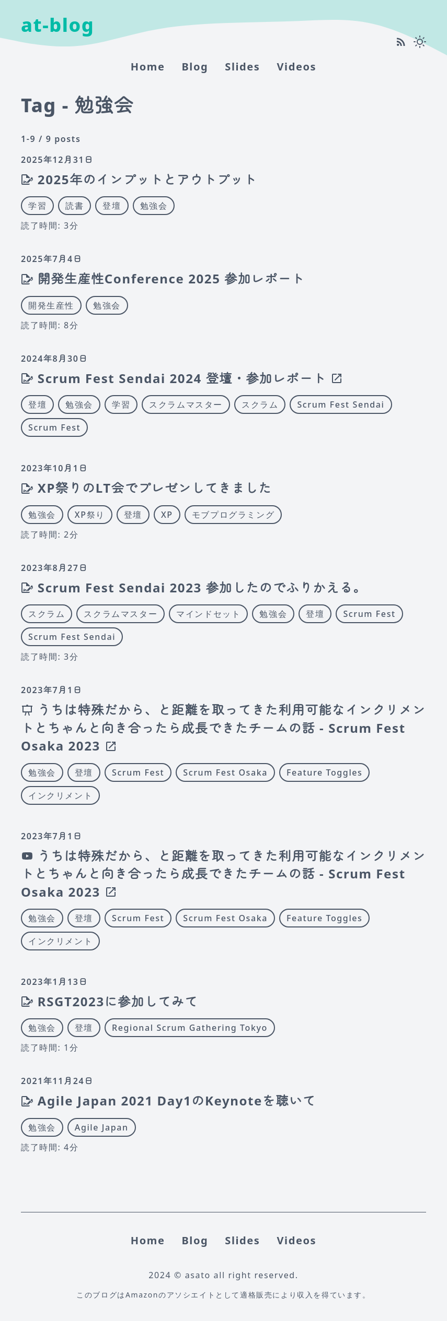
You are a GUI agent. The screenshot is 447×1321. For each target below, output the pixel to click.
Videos (296, 66)
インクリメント (60, 795)
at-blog (57, 25)
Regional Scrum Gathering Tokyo (190, 1027)
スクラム (260, 404)
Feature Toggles (324, 772)
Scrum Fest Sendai (340, 404)
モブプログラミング (233, 514)
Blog (194, 66)
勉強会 (154, 205)
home (148, 66)
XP (167, 514)
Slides (242, 66)
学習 (37, 205)
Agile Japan (102, 1127)
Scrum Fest (54, 427)
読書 (74, 205)
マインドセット (208, 614)
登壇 (111, 205)
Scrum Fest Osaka (225, 772)
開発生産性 (51, 305)
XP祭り (90, 514)
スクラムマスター (186, 404)
